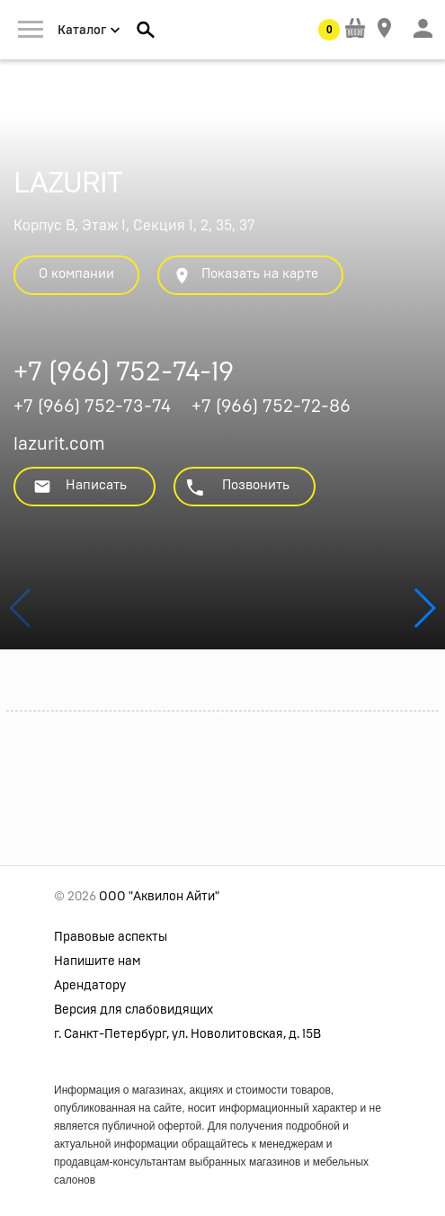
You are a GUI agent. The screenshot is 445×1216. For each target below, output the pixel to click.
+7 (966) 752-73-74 (92, 407)
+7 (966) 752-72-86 (271, 407)
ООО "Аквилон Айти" (159, 896)
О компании (76, 274)
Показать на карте (245, 275)
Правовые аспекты (110, 937)
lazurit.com (59, 444)
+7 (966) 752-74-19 (123, 374)
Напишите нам (97, 961)
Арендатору (90, 985)
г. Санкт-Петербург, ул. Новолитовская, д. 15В (187, 1034)
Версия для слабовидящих (133, 1010)
